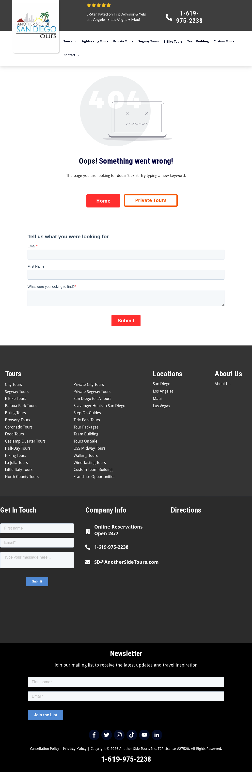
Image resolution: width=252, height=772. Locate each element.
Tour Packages (86, 427)
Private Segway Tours (92, 391)
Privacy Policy (75, 748)
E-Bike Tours (15, 398)
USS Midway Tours (89, 448)
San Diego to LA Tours (92, 398)
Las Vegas (118, 19)
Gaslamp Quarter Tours (25, 441)
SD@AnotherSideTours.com (126, 562)
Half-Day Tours (18, 448)
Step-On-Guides (87, 413)
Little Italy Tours (18, 469)
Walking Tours (86, 455)
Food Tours (14, 434)
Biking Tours (15, 413)
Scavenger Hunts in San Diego (99, 405)
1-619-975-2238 (111, 547)
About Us (222, 383)
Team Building (198, 41)
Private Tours (123, 41)
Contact (71, 55)
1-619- (112, 759)
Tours (70, 41)
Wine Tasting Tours (90, 462)
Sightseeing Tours (94, 41)
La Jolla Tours (16, 462)
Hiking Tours (15, 455)
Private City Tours (89, 384)
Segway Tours (148, 41)
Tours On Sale (85, 441)
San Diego (161, 383)
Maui (135, 19)
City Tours (13, 384)
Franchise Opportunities (94, 476)
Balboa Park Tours (20, 405)
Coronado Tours (18, 427)
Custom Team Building (93, 469)
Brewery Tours (17, 420)
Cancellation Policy (44, 749)
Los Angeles (96, 19)
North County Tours (22, 476)
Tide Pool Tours (87, 420)
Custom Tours (224, 41)
